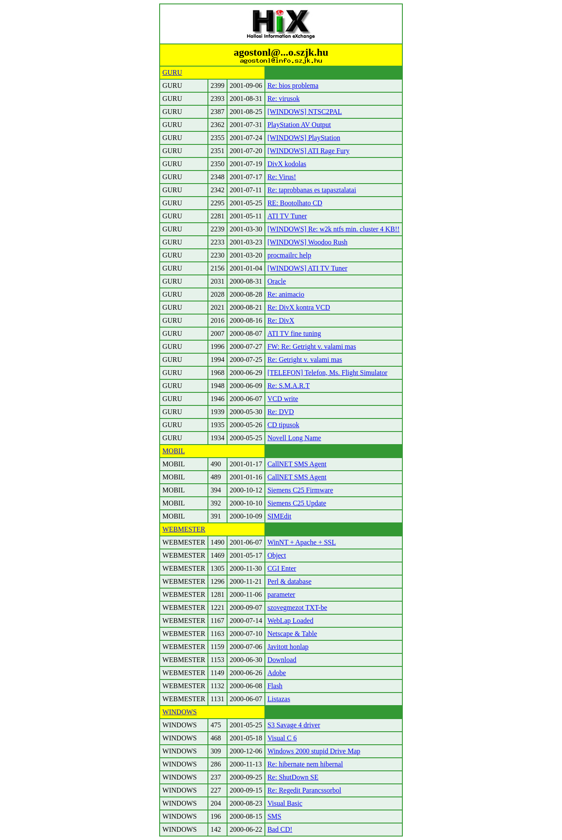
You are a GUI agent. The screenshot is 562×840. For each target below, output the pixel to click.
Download (282, 659)
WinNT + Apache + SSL (302, 542)
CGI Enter (282, 568)
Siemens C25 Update (297, 503)
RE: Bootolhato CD (295, 203)
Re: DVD (281, 411)
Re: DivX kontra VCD (299, 307)
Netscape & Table (292, 633)
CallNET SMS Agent (297, 464)
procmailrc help (289, 255)
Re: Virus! (282, 177)
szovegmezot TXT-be (297, 607)
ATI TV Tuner (287, 216)
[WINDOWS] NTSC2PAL (305, 111)
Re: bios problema (293, 85)
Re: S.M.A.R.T (289, 385)
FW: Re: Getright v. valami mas (312, 346)
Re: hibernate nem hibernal (305, 764)
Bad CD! (280, 829)
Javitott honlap (288, 646)
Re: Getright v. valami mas (305, 359)
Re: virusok (284, 98)
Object (277, 555)
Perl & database (289, 581)
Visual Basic (285, 803)
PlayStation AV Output (299, 124)
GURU (172, 72)
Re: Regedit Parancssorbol (304, 790)
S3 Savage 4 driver (294, 725)
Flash (275, 685)
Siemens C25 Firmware (300, 490)
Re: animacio (286, 294)
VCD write (283, 398)
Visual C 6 (282, 738)
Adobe (277, 672)
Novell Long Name (294, 438)
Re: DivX (281, 320)
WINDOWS (179, 712)
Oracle (277, 281)
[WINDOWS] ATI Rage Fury (309, 150)
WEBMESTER (183, 529)
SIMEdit (279, 516)
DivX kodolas (287, 163)
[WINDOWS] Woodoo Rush (308, 242)
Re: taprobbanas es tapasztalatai (312, 190)
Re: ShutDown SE (293, 777)
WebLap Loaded (291, 620)
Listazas (279, 699)
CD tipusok (283, 424)
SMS (274, 816)
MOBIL (173, 451)
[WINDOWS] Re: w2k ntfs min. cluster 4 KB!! (334, 229)
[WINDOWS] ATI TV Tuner (308, 268)
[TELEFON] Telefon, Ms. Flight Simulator (328, 372)
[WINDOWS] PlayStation (304, 137)
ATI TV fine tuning (294, 333)
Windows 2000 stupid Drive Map (314, 751)
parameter (281, 594)
